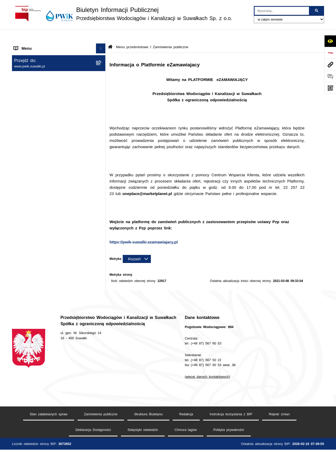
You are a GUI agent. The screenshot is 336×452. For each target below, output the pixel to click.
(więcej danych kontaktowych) (207, 371)
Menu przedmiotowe (132, 34)
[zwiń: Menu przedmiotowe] (102, 55)
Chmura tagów (186, 425)
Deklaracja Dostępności (93, 425)
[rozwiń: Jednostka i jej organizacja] (102, 68)
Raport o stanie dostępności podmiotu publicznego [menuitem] (48, 209)
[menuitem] (59, 68)
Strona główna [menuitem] (27, 45)
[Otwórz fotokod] (330, 88)
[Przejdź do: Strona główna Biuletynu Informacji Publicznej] (110, 34)
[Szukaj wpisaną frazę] (317, 11)
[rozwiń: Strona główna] (102, 45)
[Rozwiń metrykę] (137, 246)
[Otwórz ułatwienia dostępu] (330, 41)
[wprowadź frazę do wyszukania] (282, 11)
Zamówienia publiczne (101, 409)
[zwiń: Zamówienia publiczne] (102, 94)
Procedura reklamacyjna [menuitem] (35, 262)
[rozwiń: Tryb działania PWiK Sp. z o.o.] (102, 134)
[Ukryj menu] (101, 36)
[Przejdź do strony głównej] (122, 13)
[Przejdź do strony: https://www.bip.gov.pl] (330, 53)
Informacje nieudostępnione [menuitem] (38, 221)
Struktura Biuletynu (148, 409)
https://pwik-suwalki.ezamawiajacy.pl (143, 229)
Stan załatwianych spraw (48, 409)
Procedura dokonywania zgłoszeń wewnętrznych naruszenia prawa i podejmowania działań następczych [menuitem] (45, 247)
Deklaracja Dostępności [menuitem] (35, 196)
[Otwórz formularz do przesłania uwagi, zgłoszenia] (330, 76)
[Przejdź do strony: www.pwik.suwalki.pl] (330, 64)
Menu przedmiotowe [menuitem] (32, 55)
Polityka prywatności (228, 425)
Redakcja (186, 409)
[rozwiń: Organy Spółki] (102, 81)
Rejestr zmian (279, 409)
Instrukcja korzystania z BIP (231, 409)
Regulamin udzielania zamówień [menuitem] (42, 186)
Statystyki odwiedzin (142, 425)
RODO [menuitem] (20, 231)
